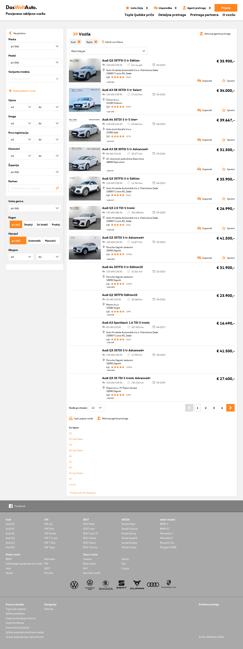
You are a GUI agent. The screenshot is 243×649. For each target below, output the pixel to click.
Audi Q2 (10, 538)
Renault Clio (167, 542)
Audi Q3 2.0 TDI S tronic (118, 208)
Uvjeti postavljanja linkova (21, 618)
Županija (13, 165)
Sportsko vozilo (92, 573)
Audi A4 (10, 528)
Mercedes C (166, 533)
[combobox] (34, 188)
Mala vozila (89, 563)
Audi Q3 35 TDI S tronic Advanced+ (126, 378)
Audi (8, 568)
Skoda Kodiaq (129, 542)
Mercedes (49, 559)
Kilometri (14, 149)
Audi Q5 (10, 547)
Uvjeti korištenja (15, 623)
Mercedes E (166, 538)
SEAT (47, 568)
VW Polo (49, 528)
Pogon (12, 217)
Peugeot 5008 (168, 547)
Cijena (12, 100)
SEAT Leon (89, 528)
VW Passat (50, 533)
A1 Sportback (76, 473)
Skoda (9, 573)
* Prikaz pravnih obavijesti (82, 492)
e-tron (72, 484)
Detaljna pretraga (172, 14)
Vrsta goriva (15, 201)
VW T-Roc (50, 542)
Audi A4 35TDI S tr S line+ (120, 119)
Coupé (125, 568)
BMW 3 (164, 524)
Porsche (48, 573)
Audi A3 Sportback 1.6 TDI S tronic (126, 322)
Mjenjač (13, 233)
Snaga (12, 116)
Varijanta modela (19, 71)
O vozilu (228, 14)
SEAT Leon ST (90, 533)
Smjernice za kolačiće (17, 627)
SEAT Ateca (89, 542)
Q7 (70, 478)
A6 (70, 467)
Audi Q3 (10, 542)
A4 (70, 455)
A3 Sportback (76, 438)
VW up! (48, 524)
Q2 (70, 444)
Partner (12, 181)
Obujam (13, 250)
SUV (85, 568)
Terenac (87, 559)
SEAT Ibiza (89, 524)
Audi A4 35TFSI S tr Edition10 (122, 267)
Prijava (225, 8)
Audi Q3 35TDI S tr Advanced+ (123, 237)
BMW (9, 559)
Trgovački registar (16, 609)
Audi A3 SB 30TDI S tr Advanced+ (125, 149)
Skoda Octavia (130, 528)
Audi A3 (10, 524)
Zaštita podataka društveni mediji (24, 632)
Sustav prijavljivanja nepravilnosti (25, 637)
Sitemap (49, 609)
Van (124, 563)
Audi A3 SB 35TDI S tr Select (122, 90)
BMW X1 (165, 528)
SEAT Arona (89, 538)
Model (12, 55)
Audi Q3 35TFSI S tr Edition (121, 60)
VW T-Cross (51, 538)
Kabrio (125, 559)
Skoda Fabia (128, 524)
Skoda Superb (129, 538)
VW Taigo (49, 547)
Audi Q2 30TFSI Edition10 (119, 295)
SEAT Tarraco (90, 547)
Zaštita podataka (15, 613)
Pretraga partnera (204, 14)
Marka (12, 39)
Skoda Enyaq (129, 547)
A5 (70, 461)
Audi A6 (10, 533)
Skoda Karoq (129, 533)
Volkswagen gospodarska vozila (24, 563)
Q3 (70, 433)
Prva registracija (18, 132)
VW (46, 563)
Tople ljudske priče (139, 14)
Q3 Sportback (76, 450)
